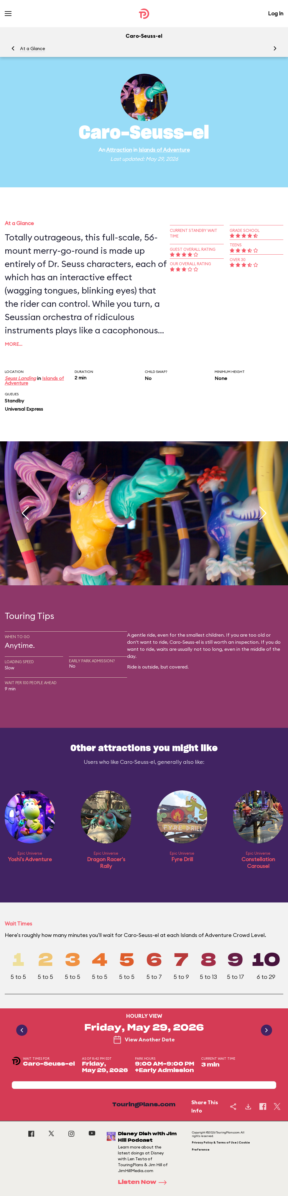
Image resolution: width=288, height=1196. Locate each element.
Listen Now (144, 1182)
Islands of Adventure (164, 149)
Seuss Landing (20, 378)
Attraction (119, 149)
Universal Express (24, 409)
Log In (275, 13)
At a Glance (32, 48)
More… (13, 344)
